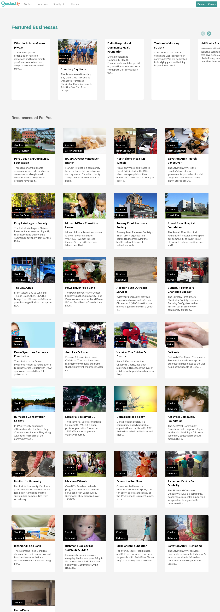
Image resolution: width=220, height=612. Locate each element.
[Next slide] (209, 33)
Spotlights (59, 3)
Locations (42, 3)
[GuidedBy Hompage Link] (10, 4)
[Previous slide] (203, 33)
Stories (75, 3)
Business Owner (206, 3)
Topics (28, 4)
